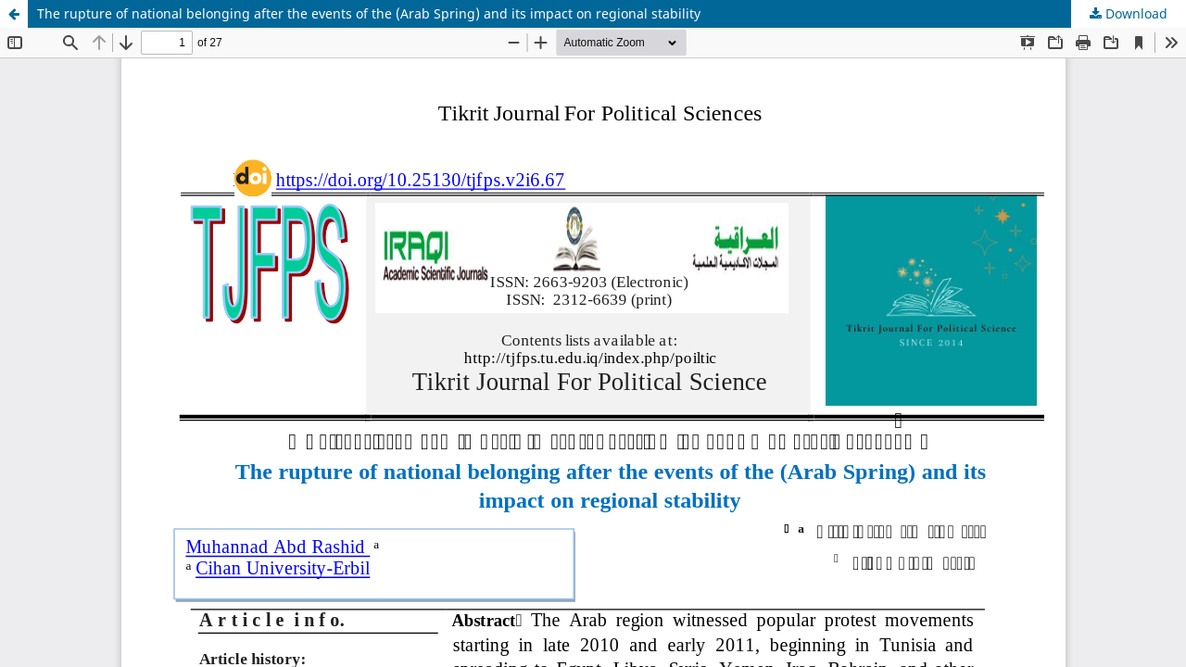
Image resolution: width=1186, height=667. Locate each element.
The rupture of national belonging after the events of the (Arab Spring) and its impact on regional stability (368, 13)
